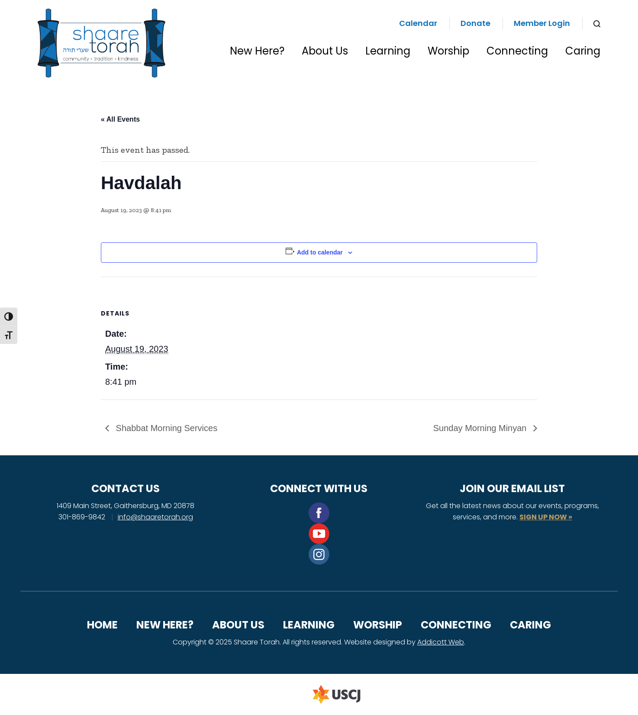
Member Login (542, 23)
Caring (582, 51)
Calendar (418, 23)
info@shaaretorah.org (155, 517)
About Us (325, 51)
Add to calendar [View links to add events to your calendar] (320, 252)
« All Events (120, 119)
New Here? (257, 51)
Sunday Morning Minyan (481, 428)
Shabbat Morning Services (165, 428)
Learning (387, 51)
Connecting (517, 51)
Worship (448, 51)
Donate (475, 23)
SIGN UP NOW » (545, 517)
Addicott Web (440, 642)
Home (102, 625)
